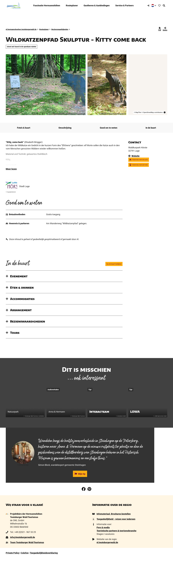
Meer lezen (11, 176)
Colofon (24, 560)
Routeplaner (72, 4)
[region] (147, 84)
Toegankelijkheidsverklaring (44, 560)
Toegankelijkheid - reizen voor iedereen (116, 526)
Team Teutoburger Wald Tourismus (27, 549)
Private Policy (12, 560)
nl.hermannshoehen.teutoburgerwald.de (21, 29)
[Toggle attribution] (164, 112)
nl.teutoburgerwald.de (107, 549)
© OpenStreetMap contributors (152, 112)
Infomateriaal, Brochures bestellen (114, 521)
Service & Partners (124, 4)
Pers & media (103, 534)
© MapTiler (137, 112)
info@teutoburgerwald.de (22, 544)
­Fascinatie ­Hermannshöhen (46, 4)
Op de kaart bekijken (113, 271)
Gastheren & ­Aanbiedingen (96, 4)
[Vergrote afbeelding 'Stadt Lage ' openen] (11, 192)
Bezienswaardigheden (59, 29)
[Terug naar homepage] (12, 4)
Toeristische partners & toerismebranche (116, 538)
